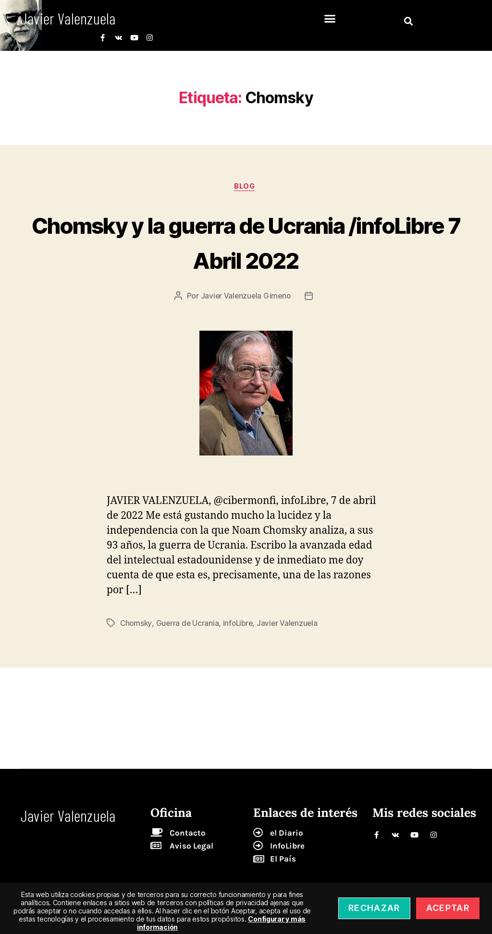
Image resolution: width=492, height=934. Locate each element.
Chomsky (136, 624)
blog (246, 187)
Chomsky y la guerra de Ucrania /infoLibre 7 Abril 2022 (246, 242)
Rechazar (374, 908)
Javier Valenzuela (291, 624)
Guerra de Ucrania (189, 624)
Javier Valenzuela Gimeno (245, 297)
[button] (330, 19)
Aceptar (447, 908)
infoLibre (240, 624)
